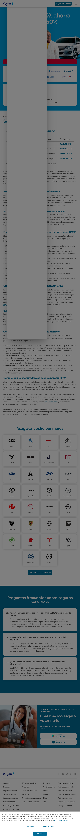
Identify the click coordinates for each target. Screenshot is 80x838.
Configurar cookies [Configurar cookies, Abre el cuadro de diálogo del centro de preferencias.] (46, 826)
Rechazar (30, 826)
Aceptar (40, 834)
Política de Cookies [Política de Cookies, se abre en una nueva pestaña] (61, 820)
